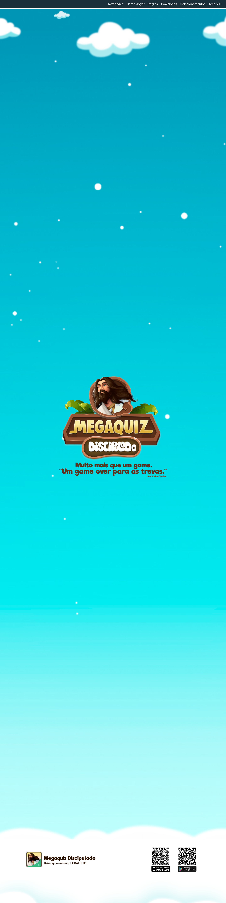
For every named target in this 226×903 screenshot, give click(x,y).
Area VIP (215, 4)
